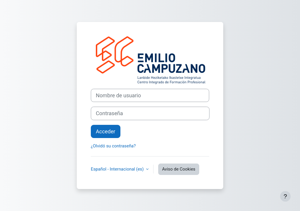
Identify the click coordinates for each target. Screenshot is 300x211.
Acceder (105, 131)
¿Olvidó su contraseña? (113, 146)
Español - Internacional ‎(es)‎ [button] (118, 169)
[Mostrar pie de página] (285, 196)
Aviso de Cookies (178, 169)
